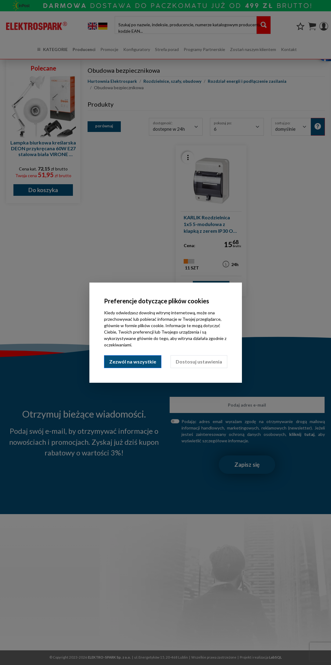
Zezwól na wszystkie (132, 361)
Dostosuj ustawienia (199, 361)
